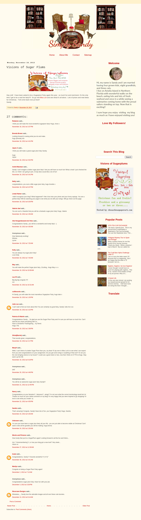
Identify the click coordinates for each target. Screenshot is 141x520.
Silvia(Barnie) (17, 335)
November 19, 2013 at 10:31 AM (23, 285)
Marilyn (14, 466)
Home (52, 55)
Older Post (86, 506)
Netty (14, 181)
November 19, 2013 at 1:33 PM (22, 297)
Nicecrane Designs (19, 491)
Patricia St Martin (18, 316)
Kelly (14, 250)
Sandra (14, 408)
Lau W (14, 277)
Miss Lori (43, 97)
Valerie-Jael (16, 208)
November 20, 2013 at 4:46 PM (22, 372)
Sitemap (88, 55)
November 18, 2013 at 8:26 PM (22, 202)
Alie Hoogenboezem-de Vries (22, 221)
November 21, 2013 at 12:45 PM (23, 385)
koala (14, 454)
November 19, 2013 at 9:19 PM (22, 360)
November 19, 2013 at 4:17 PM (22, 341)
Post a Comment (15, 501)
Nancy (14, 391)
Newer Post (11, 506)
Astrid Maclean (17, 167)
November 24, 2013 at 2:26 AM (22, 428)
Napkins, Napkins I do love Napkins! (120, 266)
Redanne (15, 121)
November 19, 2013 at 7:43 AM (22, 258)
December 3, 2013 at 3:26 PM (22, 485)
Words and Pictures (19, 435)
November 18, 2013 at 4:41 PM (22, 141)
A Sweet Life (112, 278)
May (13, 265)
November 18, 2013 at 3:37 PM (22, 127)
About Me (63, 55)
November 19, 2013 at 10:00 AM (23, 270)
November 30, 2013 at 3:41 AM (22, 460)
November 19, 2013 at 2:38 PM (22, 328)
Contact (76, 55)
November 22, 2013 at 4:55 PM (22, 401)
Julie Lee (15, 304)
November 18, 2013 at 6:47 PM (22, 187)
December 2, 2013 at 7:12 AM (22, 472)
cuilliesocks (16, 291)
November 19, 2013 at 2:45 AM (22, 214)
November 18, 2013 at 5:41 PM (22, 174)
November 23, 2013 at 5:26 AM (22, 414)
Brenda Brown (17, 133)
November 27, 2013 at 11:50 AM (23, 447)
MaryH (14, 348)
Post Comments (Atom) (23, 509)
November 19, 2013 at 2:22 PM (22, 310)
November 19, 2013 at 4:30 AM (22, 227)
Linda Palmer (17, 194)
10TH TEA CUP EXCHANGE (117, 225)
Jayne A (15, 148)
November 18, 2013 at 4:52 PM (22, 160)
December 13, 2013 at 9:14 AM (22, 497)
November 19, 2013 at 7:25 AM (22, 243)
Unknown (15, 421)
